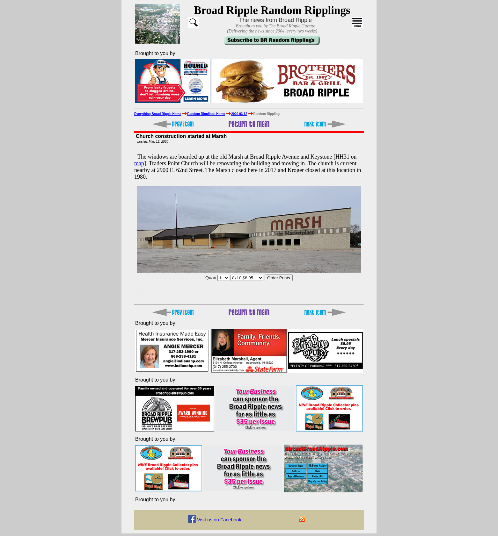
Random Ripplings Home (206, 114)
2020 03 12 (239, 114)
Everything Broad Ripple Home (157, 114)
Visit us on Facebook (219, 519)
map (139, 163)
